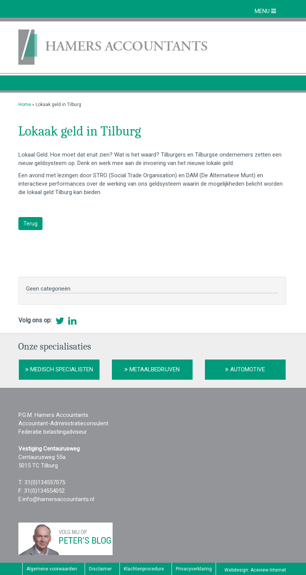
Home (24, 104)
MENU (265, 11)
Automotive (245, 369)
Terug (30, 224)
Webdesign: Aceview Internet (255, 570)
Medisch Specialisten (59, 369)
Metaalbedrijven (152, 369)
